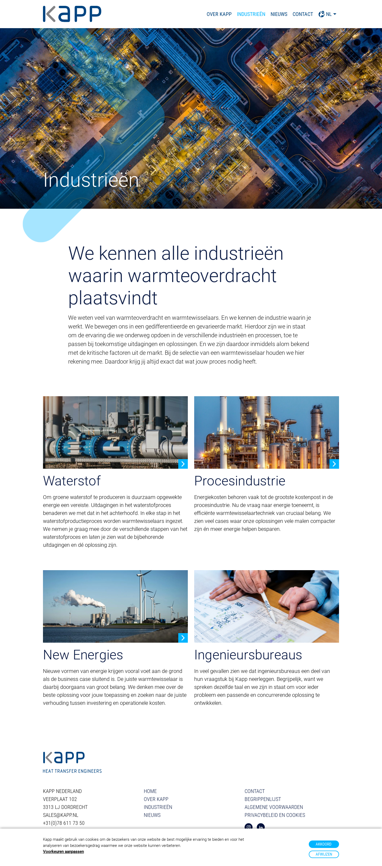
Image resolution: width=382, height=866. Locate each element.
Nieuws (279, 14)
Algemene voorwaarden (274, 807)
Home (150, 791)
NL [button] (325, 14)
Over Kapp (219, 14)
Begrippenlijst (263, 799)
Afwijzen (324, 854)
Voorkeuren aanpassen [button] (63, 851)
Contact (303, 14)
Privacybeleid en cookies (275, 815)
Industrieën (251, 14)
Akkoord (324, 844)
